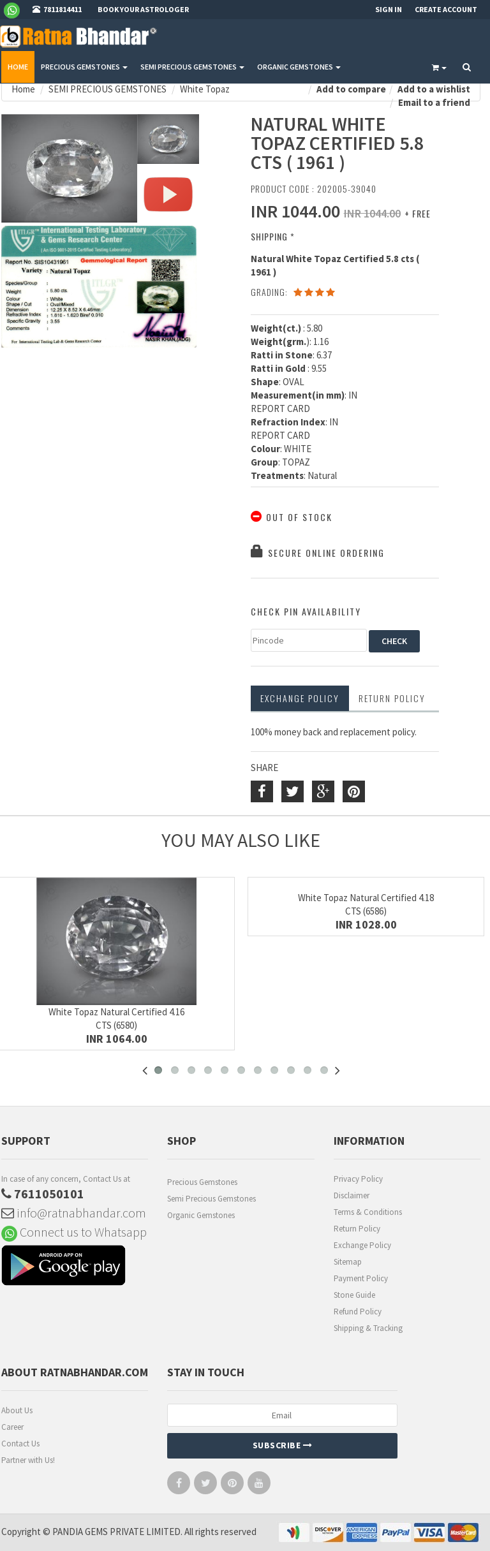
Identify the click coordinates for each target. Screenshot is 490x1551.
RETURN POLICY (392, 698)
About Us (17, 1410)
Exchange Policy (299, 698)
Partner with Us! (28, 1460)
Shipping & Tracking (368, 1328)
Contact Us (20, 1443)
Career (12, 1427)
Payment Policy (361, 1278)
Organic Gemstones (201, 1215)
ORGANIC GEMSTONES (299, 66)
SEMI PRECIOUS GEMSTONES (192, 66)
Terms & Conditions (368, 1212)
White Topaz (205, 89)
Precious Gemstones (202, 1182)
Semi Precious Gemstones (211, 1198)
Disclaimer (351, 1195)
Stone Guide (354, 1295)
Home (18, 66)
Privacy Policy (358, 1178)
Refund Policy (358, 1311)
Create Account (446, 9)
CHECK (394, 641)
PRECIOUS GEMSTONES (84, 66)
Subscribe (283, 1445)
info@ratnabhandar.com (73, 1213)
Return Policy (357, 1228)
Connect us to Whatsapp (74, 1232)
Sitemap (348, 1261)
